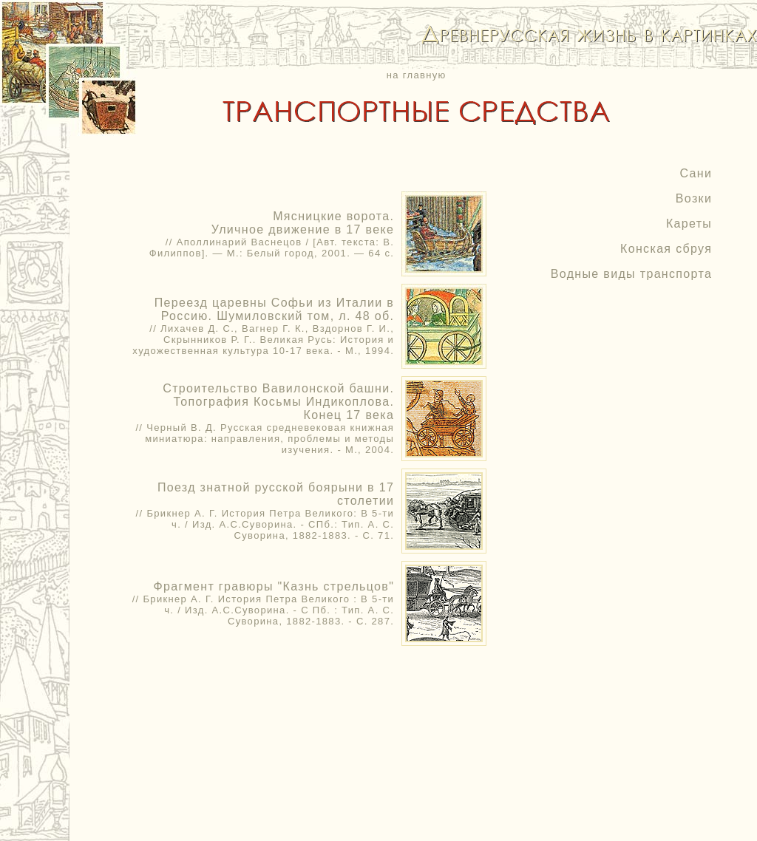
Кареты (689, 223)
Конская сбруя (666, 248)
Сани (695, 173)
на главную (417, 75)
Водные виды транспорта (631, 274)
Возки (694, 198)
